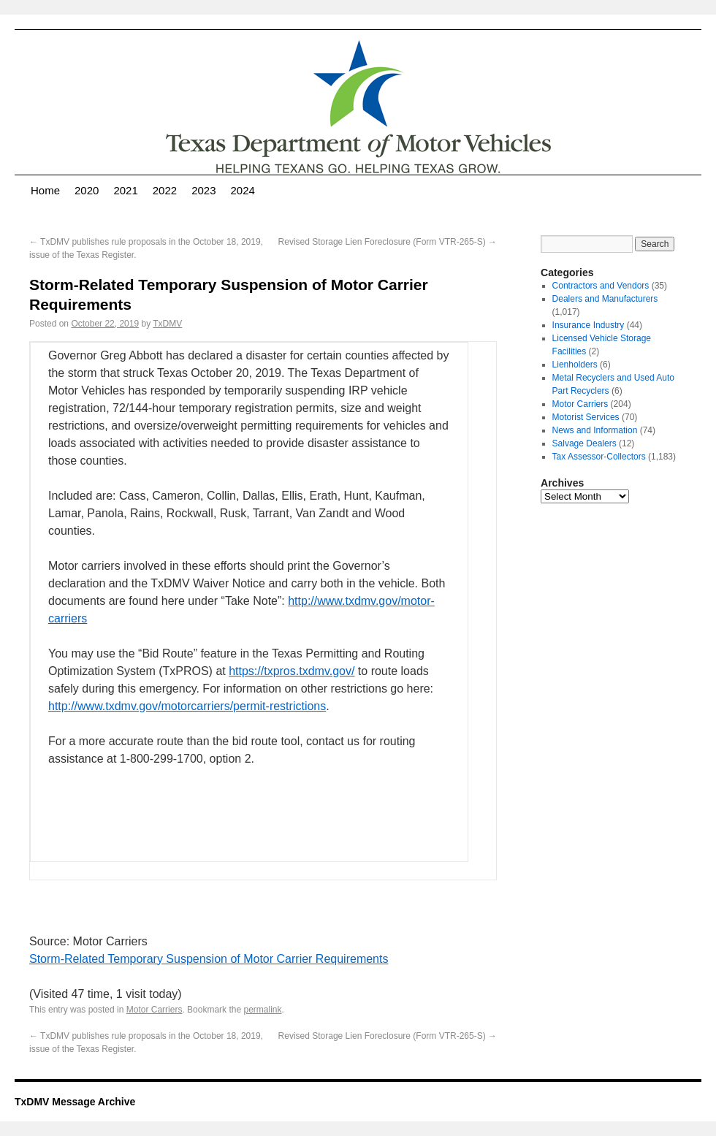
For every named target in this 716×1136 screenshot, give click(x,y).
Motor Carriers (154, 1010)
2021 (125, 190)
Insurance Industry (588, 325)
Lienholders (575, 364)
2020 (87, 190)
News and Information (595, 430)
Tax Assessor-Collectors (599, 456)
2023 (203, 190)
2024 (243, 190)
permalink (262, 1010)
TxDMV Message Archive (75, 1102)
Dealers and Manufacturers (605, 299)
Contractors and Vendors (601, 286)
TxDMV (167, 324)
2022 (165, 190)
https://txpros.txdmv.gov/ (291, 671)
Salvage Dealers (584, 443)
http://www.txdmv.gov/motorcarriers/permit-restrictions (187, 706)
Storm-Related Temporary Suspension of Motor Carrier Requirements (208, 959)
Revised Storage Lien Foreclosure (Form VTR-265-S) (387, 242)
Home (45, 190)
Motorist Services (586, 417)
